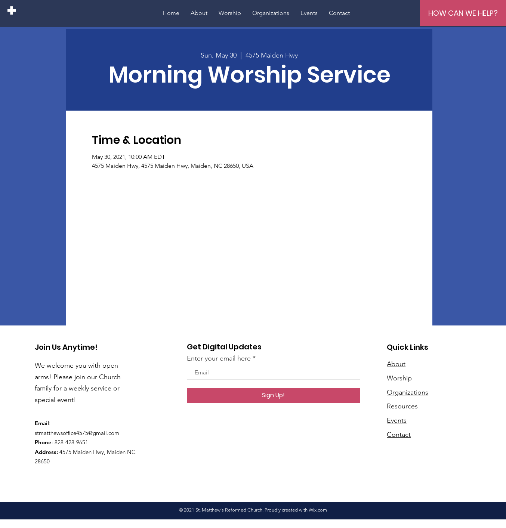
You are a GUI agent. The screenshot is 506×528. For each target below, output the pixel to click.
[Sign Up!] (273, 395)
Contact (399, 434)
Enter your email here (219, 358)
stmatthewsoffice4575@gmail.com (77, 432)
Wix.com (318, 510)
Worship (399, 378)
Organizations (407, 392)
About (396, 364)
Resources (402, 406)
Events (397, 420)
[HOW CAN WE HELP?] (463, 13)
